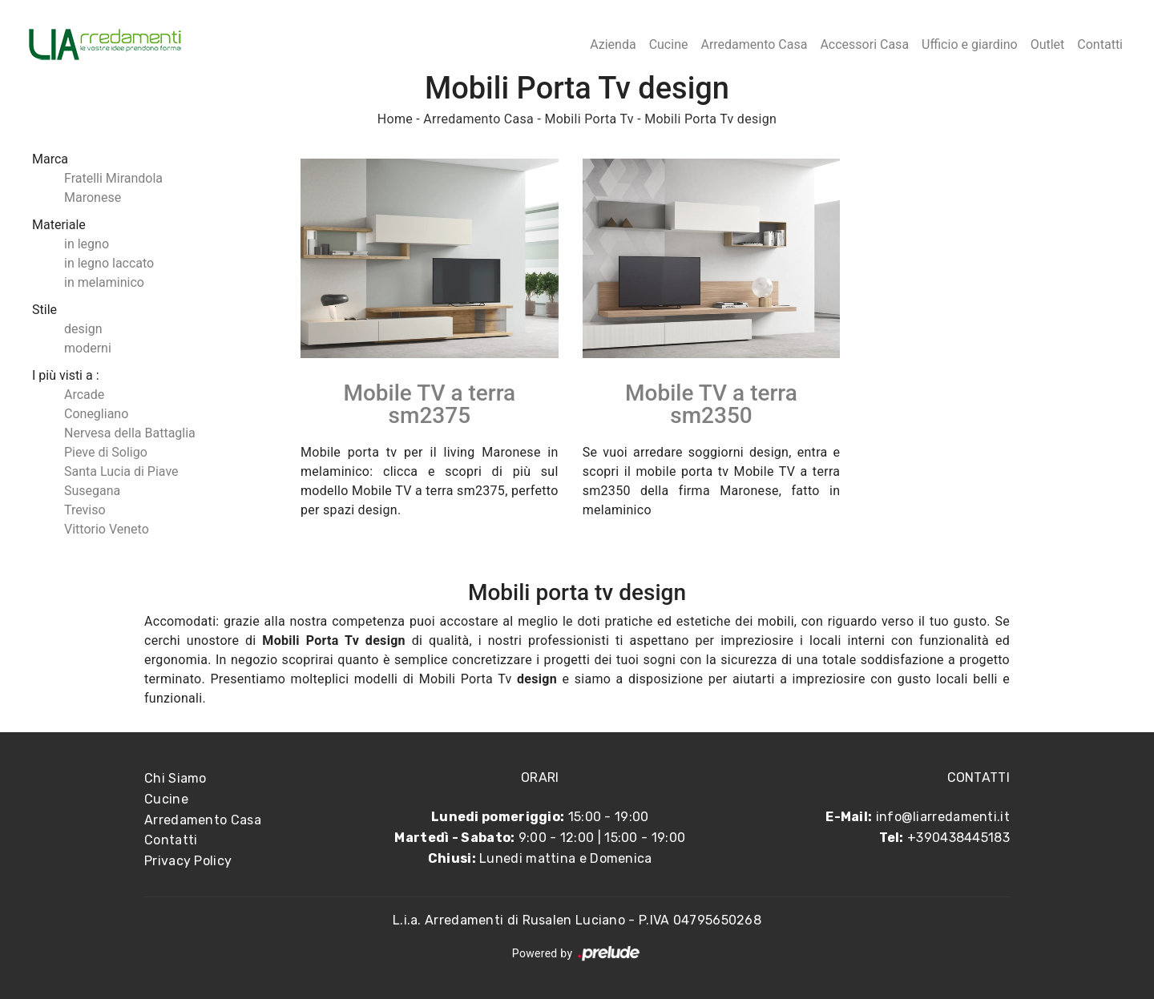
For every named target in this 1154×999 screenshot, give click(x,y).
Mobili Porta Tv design (710, 119)
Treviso (85, 510)
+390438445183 (958, 837)
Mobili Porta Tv (588, 119)
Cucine (668, 44)
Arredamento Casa (753, 44)
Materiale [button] (59, 224)
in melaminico (104, 282)
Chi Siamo (175, 778)
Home (395, 119)
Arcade (84, 394)
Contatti (1100, 44)
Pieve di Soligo (105, 452)
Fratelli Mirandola (113, 178)
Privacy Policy (188, 860)
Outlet (1048, 44)
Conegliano (96, 413)
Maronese (92, 197)
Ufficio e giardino (970, 44)
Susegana (92, 490)
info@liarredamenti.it (943, 816)
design (83, 328)
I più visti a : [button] (65, 375)
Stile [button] (44, 309)
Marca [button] (50, 159)
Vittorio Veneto (106, 529)
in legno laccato (109, 263)
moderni (87, 348)
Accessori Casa (864, 44)
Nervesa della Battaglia (130, 433)
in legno (86, 244)
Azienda (613, 44)
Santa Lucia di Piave (121, 471)
